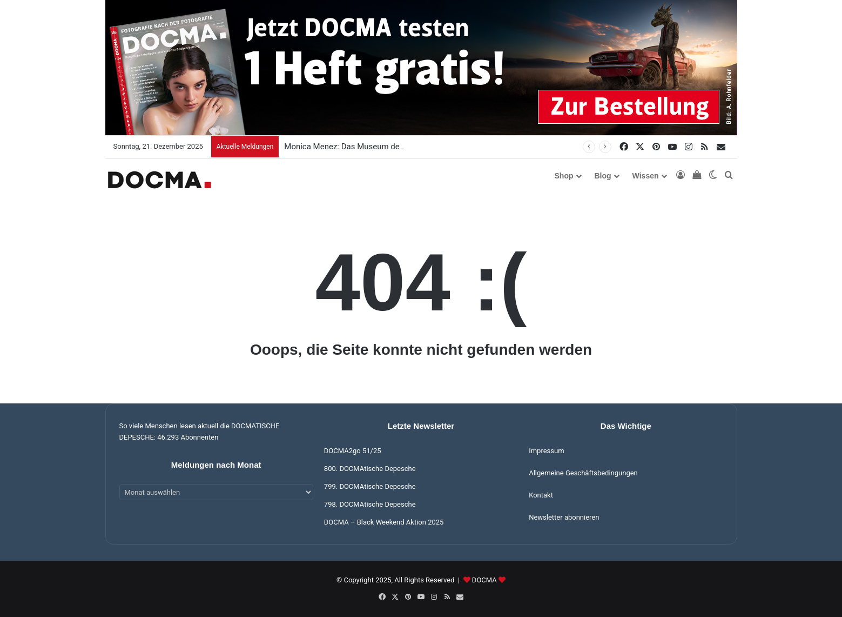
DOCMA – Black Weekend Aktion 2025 (384, 522)
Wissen (645, 175)
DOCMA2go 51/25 (352, 451)
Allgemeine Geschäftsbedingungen (583, 473)
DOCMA (484, 580)
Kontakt (541, 495)
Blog (603, 175)
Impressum (546, 451)
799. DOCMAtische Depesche (370, 486)
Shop (564, 175)
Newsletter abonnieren (564, 517)
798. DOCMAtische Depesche (370, 504)
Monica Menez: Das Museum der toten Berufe (366, 146)
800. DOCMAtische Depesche (370, 469)
